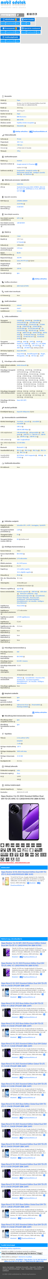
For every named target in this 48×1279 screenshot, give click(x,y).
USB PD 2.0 (23, 436)
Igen (18, 273)
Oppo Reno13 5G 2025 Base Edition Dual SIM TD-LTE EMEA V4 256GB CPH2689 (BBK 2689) (22, 1024)
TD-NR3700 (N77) (28, 337)
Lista (17, 23)
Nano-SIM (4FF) (21, 351)
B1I (18, 539)
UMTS (31, 342)
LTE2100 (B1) (33, 324)
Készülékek (10, 19)
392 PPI (19, 258)
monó (19, 308)
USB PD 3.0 (33, 436)
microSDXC (20, 423)
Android (19, 161)
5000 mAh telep (22, 751)
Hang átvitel (20, 354)
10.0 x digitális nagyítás (24, 572)
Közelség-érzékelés (22, 707)
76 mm (19, 139)
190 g (18, 151)
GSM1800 (36, 320)
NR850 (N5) (26, 333)
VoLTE (41, 356)
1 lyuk (19, 236)
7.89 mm (19, 145)
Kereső (3, 23)
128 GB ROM (21, 223)
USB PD (43, 434)
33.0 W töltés (21, 443)
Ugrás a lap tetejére (8, 1267)
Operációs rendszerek (31, 28)
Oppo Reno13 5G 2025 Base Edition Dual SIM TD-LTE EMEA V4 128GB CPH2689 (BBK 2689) (22, 1004)
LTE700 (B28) (21, 328)
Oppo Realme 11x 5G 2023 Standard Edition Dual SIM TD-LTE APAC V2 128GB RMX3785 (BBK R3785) (25, 1260)
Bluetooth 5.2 (21, 447)
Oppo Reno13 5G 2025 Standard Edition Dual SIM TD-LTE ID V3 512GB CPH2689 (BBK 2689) (24, 1165)
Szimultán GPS (21, 525)
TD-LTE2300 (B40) (33, 328)
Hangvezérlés (21, 170)
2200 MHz (20, 184)
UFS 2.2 (19, 218)
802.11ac (22, 452)
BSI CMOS (20, 554)
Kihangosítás (21, 356)
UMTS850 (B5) (34, 322)
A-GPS (28, 525)
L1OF (18, 530)
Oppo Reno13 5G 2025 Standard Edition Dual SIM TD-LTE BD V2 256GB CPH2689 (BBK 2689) (24, 1145)
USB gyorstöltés (34, 432)
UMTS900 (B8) (21, 324)
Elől (18, 652)
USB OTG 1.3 (27, 434)
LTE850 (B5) (26, 326)
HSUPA (38, 342)
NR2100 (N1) (32, 330)
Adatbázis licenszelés (22, 1267)
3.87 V (19, 746)
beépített (20, 741)
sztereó (19, 305)
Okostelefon (20, 126)
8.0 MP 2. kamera (22, 661)
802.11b (27, 450)
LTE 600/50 (27, 348)
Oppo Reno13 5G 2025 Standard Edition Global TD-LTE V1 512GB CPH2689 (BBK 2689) (23, 1064)
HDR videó (43, 591)
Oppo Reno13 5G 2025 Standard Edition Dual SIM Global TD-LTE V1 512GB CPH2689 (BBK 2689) (23, 1044)
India (18, 770)
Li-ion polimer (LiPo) (23, 738)
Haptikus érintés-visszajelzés (25, 123)
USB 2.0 (19, 426)
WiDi (39, 455)
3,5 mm (19, 311)
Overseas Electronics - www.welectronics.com (15, 862)
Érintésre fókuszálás (23, 598)
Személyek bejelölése (32, 599)
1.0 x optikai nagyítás (23, 569)
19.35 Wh (20, 756)
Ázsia (18, 773)
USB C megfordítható (23, 440)
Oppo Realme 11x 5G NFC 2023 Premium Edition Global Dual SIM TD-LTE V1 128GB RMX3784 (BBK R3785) (23, 944)
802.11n (43, 450)
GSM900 (27, 320)
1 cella (19, 743)
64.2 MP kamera (22, 563)
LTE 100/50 (26, 346)
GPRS (18, 342)
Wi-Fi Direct (20, 455)
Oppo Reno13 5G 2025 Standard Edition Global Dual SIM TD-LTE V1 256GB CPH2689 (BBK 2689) (23, 1125)
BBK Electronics (21, 117)
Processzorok (10, 28)
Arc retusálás (33, 601)
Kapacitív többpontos (23, 412)
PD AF (19, 575)
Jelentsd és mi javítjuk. (25, 1257)
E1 (17, 534)
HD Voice (34, 356)
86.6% (19, 253)
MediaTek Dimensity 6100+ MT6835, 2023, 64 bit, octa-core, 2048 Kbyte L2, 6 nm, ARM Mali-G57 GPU (31, 189)
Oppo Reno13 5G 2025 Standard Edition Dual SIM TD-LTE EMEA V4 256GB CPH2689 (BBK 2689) (24, 1225)
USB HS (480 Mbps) (23, 429)
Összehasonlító (11, 23)
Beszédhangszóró (32, 354)
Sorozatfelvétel (40, 596)
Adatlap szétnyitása (20, 131)
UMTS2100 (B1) (21, 322)
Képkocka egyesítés (23, 591)
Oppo (18, 100)
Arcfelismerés (21, 599)
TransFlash (20, 421)
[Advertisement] (23, 67)
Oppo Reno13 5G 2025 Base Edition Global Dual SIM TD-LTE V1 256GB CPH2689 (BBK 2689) (23, 1105)
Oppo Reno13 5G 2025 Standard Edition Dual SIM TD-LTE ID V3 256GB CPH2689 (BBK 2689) (24, 1185)
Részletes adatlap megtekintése (11, 1248)
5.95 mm (19, 248)
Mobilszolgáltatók (10, 37)
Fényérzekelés (36, 705)
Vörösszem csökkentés (26, 593)
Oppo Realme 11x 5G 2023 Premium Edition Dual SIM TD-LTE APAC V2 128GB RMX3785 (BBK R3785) (22, 964)
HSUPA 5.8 (20, 344)
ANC (27, 356)
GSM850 (19, 320)
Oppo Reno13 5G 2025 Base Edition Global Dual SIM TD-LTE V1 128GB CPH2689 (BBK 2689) (23, 1205)
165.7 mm (20, 142)
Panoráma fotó (34, 598)
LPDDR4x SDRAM (22, 201)
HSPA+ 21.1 (34, 344)
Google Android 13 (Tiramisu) (26, 164)
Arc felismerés (27, 174)
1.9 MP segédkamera (23, 617)
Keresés (20, 15)
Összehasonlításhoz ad (38, 131)
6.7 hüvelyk (20, 242)
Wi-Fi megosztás (30, 455)
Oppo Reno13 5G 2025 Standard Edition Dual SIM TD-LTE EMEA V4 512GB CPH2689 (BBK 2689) (24, 1085)
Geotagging (34, 525)
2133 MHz (20, 204)
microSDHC (35, 421)
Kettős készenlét (22, 365)
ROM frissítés (28, 19)
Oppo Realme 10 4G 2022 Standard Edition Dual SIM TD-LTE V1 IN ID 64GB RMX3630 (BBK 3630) (23, 873)
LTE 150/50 (35, 346)
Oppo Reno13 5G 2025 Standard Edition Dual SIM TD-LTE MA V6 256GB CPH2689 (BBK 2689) (24, 984)
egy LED (19, 588)
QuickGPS (42, 525)
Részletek (31, 883)
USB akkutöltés (21, 432)
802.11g (35, 450)
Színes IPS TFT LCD (22, 261)
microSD (26, 421)
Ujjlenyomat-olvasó (23, 705)
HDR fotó (34, 591)
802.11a (19, 450)
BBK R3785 (20, 120)
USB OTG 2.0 (36, 434)
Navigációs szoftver (32, 170)
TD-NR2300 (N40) (28, 335)
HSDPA (26, 344)
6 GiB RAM (20, 207)
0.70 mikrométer (22, 558)
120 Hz (19, 268)
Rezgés (43, 354)
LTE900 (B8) (36, 326)
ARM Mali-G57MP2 (23, 286)
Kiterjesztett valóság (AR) (24, 172)
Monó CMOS (21, 606)
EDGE (25, 342)
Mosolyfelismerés (22, 601)
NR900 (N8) (36, 333)
